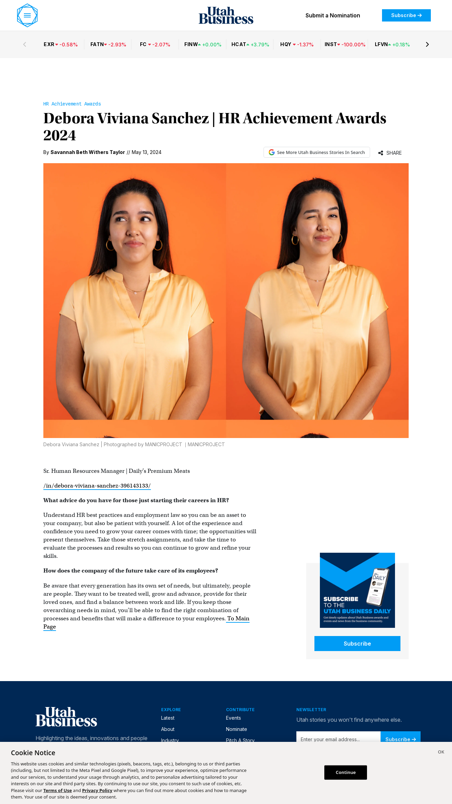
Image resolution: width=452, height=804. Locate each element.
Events (233, 718)
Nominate (236, 729)
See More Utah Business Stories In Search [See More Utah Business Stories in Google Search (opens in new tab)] (317, 152)
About (167, 729)
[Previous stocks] (25, 44)
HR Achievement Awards (72, 104)
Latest (167, 718)
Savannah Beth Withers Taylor (88, 152)
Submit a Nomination (333, 15)
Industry (170, 740)
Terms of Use (57, 790)
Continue (346, 772)
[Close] (441, 752)
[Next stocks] (427, 44)
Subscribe (406, 15)
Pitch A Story (240, 740)
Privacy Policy (97, 790)
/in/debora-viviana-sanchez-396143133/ (97, 485)
